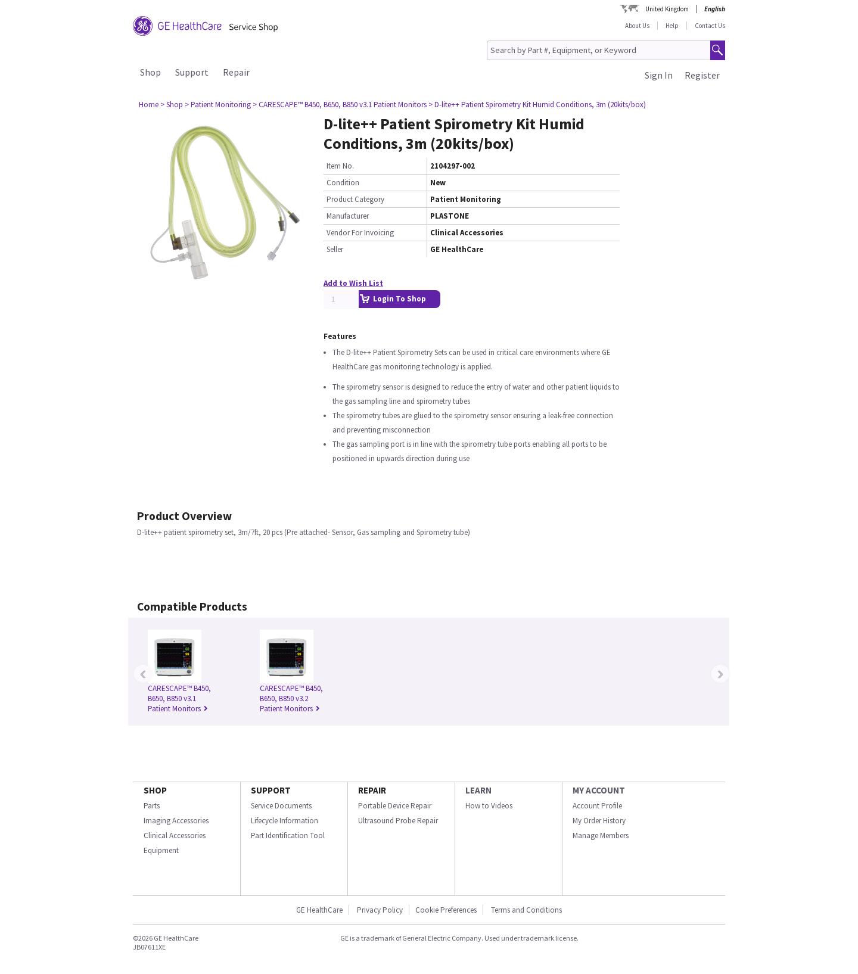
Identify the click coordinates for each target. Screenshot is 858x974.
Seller (335, 249)
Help (672, 25)
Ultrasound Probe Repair (398, 821)
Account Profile (597, 806)
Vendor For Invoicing (360, 233)
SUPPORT (271, 790)
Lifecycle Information (284, 821)
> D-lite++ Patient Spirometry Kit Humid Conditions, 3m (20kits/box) (537, 104)
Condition (343, 183)
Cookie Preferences (446, 910)
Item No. (340, 166)
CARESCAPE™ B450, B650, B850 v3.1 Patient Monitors (179, 698)
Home (148, 104)
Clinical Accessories (175, 835)
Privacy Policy (379, 910)
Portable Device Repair (394, 806)
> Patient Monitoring (218, 104)
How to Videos (488, 806)
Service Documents (281, 806)
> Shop (171, 104)
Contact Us (710, 25)
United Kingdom (667, 9)
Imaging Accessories (176, 821)
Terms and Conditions (526, 910)
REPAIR (372, 790)
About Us (637, 25)
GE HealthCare (319, 910)
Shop (150, 72)
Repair (236, 72)
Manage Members (601, 835)
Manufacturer (348, 216)
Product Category (355, 199)
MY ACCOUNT (599, 790)
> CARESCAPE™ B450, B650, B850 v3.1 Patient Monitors (340, 104)
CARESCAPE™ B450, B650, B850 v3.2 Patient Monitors (291, 698)
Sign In (659, 75)
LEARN (478, 790)
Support (192, 72)
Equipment (161, 850)
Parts (152, 806)
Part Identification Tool (288, 835)
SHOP (155, 790)
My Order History (599, 821)
